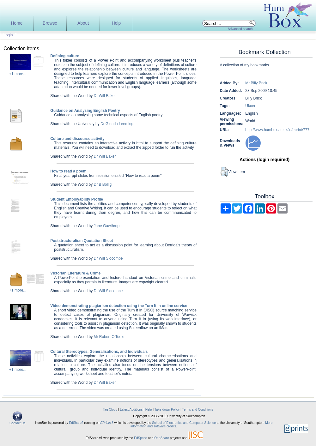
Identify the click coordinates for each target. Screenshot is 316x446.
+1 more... (17, 74)
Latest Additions (131, 409)
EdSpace (140, 438)
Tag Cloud (110, 409)
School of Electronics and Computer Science (184, 423)
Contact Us (17, 422)
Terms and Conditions (197, 409)
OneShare (161, 438)
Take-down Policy (167, 409)
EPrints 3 (106, 423)
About (83, 23)
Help (116, 23)
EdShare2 (76, 423)
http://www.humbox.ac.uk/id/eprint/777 (277, 130)
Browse (50, 23)
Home (17, 23)
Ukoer (250, 106)
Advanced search (240, 29)
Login (8, 35)
